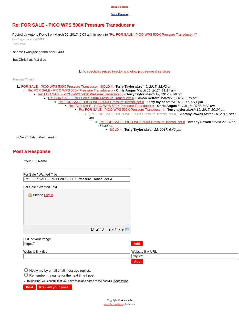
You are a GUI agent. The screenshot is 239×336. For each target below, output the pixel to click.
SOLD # (115, 129)
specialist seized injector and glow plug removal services (128, 71)
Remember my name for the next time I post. (59, 282)
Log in (48, 195)
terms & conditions (113, 311)
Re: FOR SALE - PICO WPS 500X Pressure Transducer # (152, 34)
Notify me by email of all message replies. (57, 277)
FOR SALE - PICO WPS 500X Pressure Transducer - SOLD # (67, 86)
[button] (105, 237)
